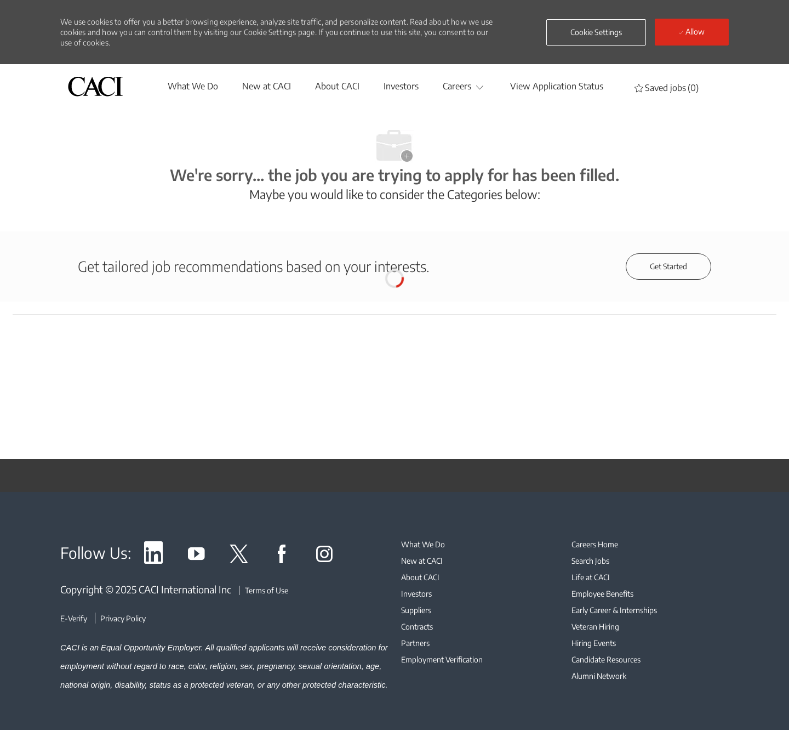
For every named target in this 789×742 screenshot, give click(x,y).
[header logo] (95, 86)
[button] (596, 32)
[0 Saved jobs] (666, 87)
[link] (153, 555)
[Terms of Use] (263, 590)
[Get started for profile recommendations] (668, 266)
